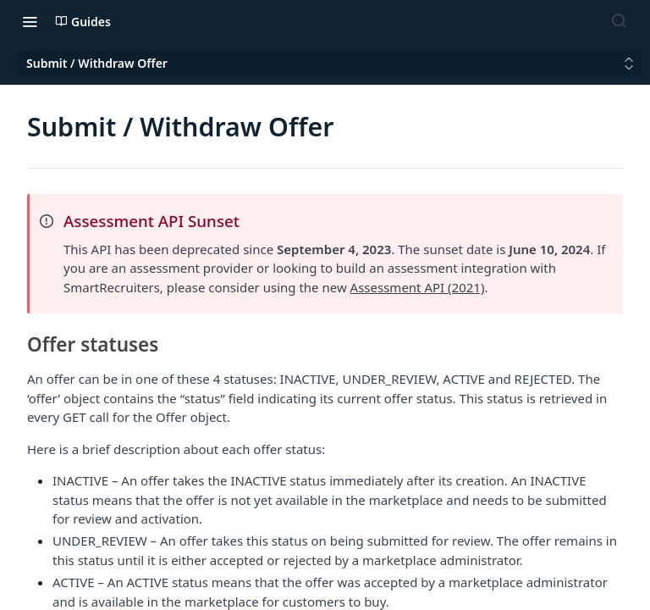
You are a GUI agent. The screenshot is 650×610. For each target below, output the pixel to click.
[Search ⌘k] (618, 21)
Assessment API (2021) (417, 287)
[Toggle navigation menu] (29, 21)
